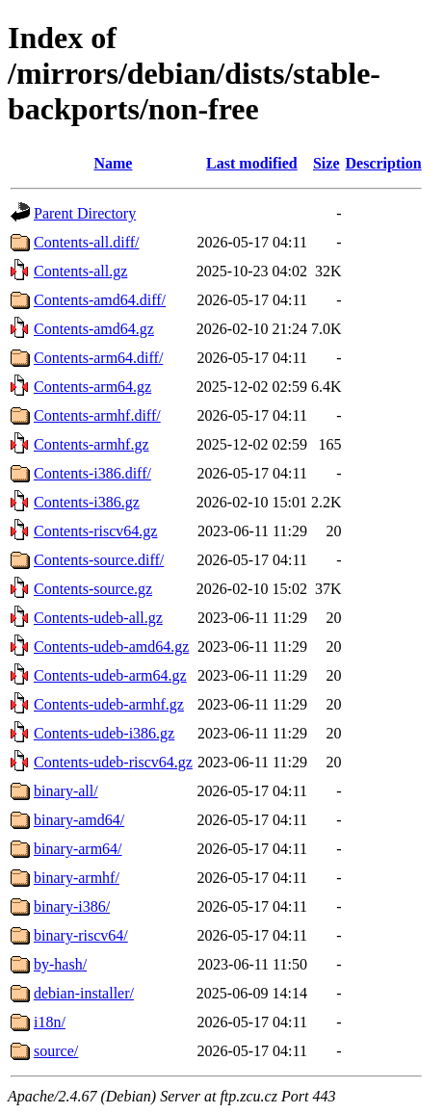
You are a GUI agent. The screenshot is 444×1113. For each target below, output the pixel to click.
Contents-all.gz (80, 271)
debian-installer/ (84, 993)
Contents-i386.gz (87, 502)
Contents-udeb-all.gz (98, 617)
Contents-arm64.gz (92, 386)
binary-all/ (66, 791)
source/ (56, 1051)
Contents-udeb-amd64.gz (111, 646)
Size (326, 163)
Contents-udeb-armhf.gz (109, 704)
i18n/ (49, 1022)
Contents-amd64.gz (94, 329)
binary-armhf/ (76, 877)
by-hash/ (60, 964)
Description (384, 163)
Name (112, 163)
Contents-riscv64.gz (95, 531)
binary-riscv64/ (81, 935)
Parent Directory (85, 213)
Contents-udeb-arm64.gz (110, 675)
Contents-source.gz (93, 589)
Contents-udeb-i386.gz (104, 733)
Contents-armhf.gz (91, 444)
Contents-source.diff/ (99, 560)
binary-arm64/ (78, 849)
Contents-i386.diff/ (92, 473)
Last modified (252, 163)
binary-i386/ (72, 906)
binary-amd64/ (79, 820)
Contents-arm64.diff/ (98, 357)
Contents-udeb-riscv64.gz (113, 762)
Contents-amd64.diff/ (100, 300)
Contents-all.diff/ (86, 242)
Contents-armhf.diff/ (97, 415)
